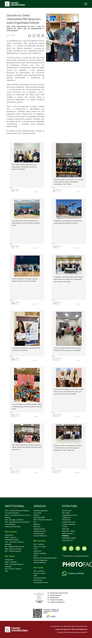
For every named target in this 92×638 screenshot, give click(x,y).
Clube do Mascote (39, 562)
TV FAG (64, 527)
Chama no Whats (73, 573)
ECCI (35, 522)
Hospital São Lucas (68, 522)
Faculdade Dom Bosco (69, 515)
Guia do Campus (67, 533)
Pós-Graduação (10, 524)
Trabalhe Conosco (39, 531)
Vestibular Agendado (40, 511)
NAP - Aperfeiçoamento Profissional (17, 522)
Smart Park (37, 551)
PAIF (6, 571)
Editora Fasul (37, 580)
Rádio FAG (65, 529)
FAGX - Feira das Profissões (42, 520)
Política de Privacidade (12, 527)
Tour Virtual (37, 513)
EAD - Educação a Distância (14, 520)
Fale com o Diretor (39, 546)
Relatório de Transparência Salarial (45, 558)
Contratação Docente (40, 582)
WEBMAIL (65, 536)
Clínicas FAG (66, 520)
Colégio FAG (66, 517)
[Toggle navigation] (85, 4)
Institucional (9, 535)
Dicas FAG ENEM (39, 517)
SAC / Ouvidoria (38, 544)
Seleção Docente (39, 529)
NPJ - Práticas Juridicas (13, 551)
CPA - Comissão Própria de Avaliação (14, 543)
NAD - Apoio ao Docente (13, 549)
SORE (35, 549)
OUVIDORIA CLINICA (12, 540)
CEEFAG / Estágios (39, 553)
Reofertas (36, 527)
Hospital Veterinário (68, 524)
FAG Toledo (66, 513)
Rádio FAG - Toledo (68, 531)
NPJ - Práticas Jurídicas (13, 569)
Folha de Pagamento (40, 560)
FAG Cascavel (66, 511)
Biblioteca (36, 524)
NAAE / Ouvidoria (10, 537)
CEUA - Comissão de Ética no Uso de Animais (17, 516)
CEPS (35, 556)
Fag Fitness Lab (67, 540)
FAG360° (36, 515)
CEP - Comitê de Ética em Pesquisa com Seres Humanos (17, 512)
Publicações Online (39, 578)
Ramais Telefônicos (40, 536)
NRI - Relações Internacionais (14, 546)
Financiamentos (38, 533)
